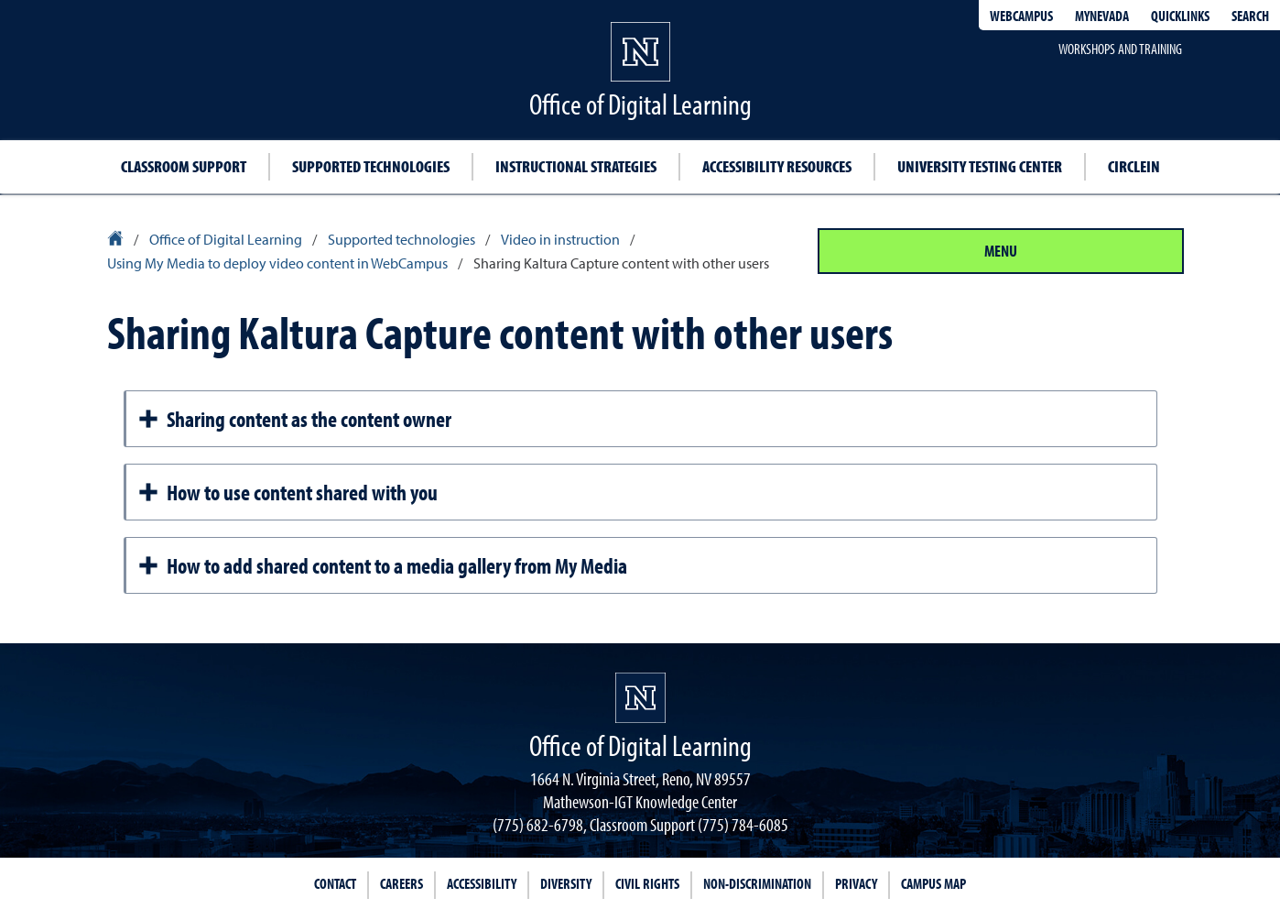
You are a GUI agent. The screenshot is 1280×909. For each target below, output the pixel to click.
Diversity (565, 883)
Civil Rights (647, 883)
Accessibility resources (777, 166)
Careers (401, 883)
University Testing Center (979, 166)
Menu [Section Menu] (1000, 250)
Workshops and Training (1120, 48)
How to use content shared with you (287, 492)
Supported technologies (371, 166)
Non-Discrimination (757, 883)
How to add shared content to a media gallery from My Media (382, 565)
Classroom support (183, 166)
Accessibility (481, 883)
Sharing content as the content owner (294, 419)
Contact (335, 883)
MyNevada (1102, 15)
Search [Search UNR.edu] (1250, 15)
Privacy (856, 883)
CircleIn (1134, 166)
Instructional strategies (575, 166)
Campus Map (933, 883)
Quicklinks (1180, 15)
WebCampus (1021, 15)
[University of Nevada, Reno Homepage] (640, 698)
